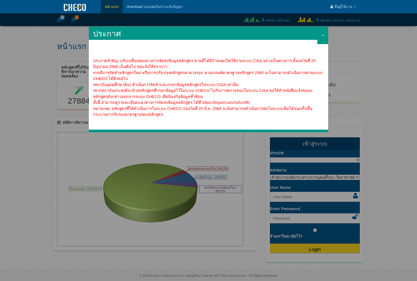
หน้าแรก (112, 7)
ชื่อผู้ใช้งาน (343, 7)
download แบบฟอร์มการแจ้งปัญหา (155, 7)
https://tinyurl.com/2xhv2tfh (226, 102)
